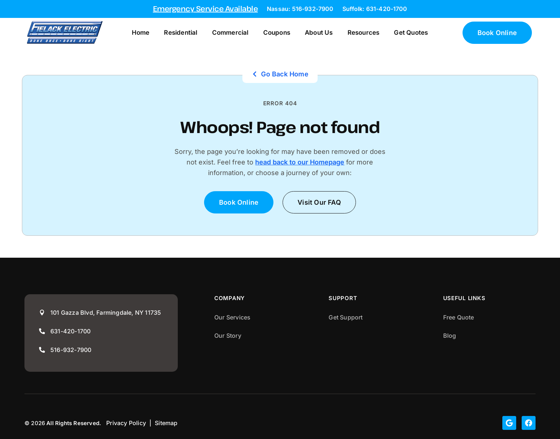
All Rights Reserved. (73, 423)
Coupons (276, 32)
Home (141, 32)
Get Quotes (411, 32)
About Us (319, 32)
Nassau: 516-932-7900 (300, 8)
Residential (180, 32)
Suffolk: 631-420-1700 (374, 8)
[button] (319, 202)
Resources (364, 32)
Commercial (230, 32)
